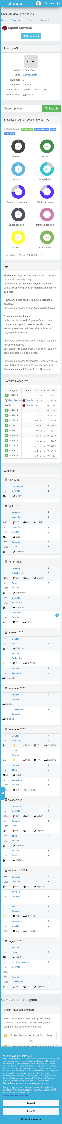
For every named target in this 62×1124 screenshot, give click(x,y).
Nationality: (13, 94)
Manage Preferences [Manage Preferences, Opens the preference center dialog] (31, 1119)
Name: (16, 70)
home (3, 20)
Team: (16, 75)
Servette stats (30, 75)
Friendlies (9, 133)
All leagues (27, 129)
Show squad (31, 36)
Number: (15, 79)
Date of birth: (12, 89)
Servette (31, 20)
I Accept (31, 1103)
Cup (53, 129)
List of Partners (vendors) (15, 1095)
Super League (17, 20)
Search (51, 108)
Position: (15, 84)
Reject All (30, 1111)
